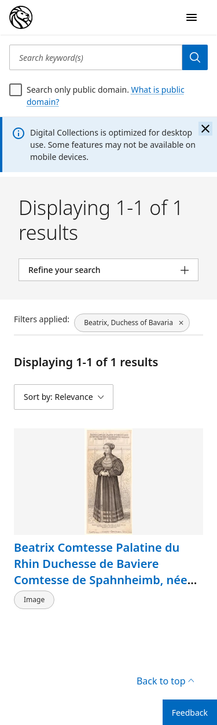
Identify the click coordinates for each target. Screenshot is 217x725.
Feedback (190, 712)
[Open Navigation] (191, 17)
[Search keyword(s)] (95, 57)
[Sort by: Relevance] (63, 397)
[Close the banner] (205, 129)
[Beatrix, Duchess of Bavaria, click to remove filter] (132, 323)
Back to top (165, 681)
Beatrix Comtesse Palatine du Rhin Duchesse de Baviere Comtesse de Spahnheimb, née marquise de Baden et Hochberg (105, 572)
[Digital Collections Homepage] (20, 17)
